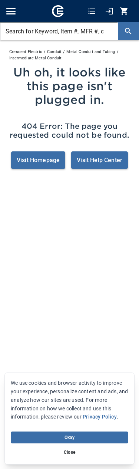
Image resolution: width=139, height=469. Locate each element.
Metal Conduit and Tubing (90, 51)
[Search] (128, 31)
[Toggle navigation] (11, 11)
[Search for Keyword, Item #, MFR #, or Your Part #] (59, 31)
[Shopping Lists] (92, 11)
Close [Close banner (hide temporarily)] (69, 452)
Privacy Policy (99, 417)
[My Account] (109, 11)
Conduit (54, 51)
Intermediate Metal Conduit (35, 58)
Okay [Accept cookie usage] (69, 437)
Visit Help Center (99, 160)
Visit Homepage (38, 160)
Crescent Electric (25, 51)
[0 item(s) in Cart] (125, 11)
